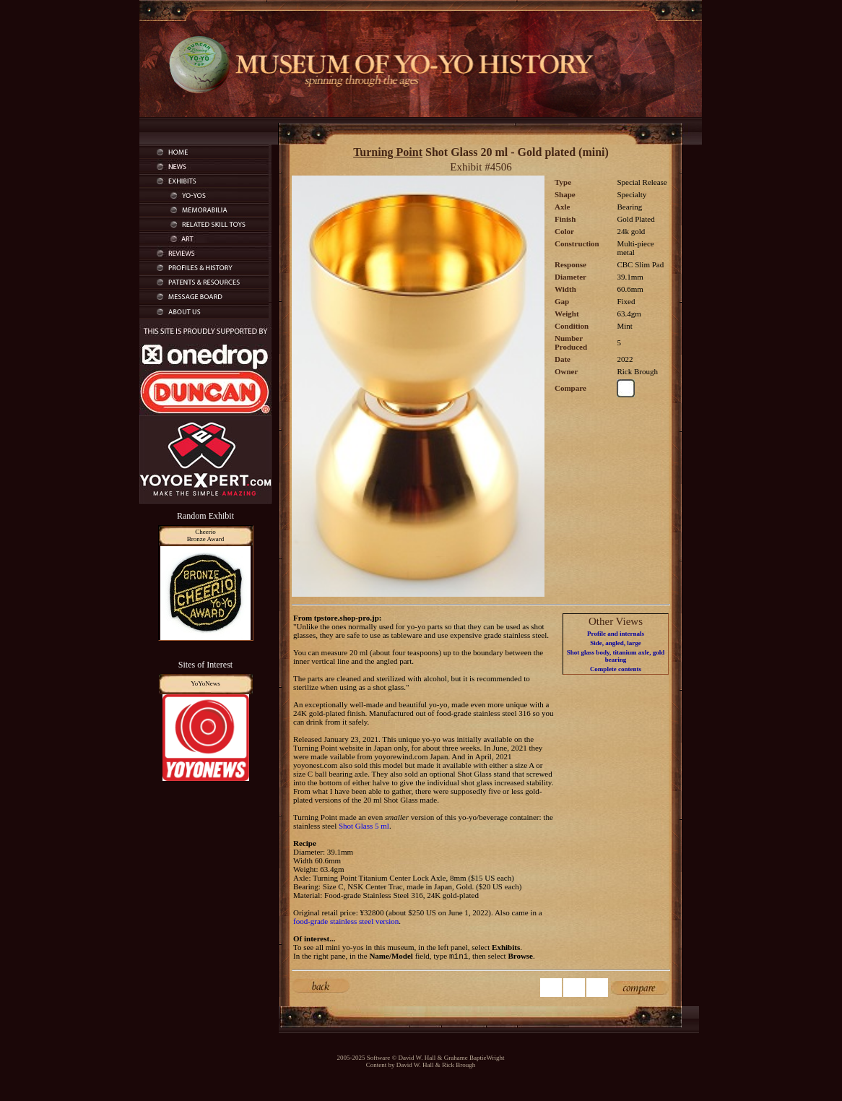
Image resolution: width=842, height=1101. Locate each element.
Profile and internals (615, 633)
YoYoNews (205, 683)
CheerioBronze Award (205, 535)
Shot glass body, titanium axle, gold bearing (615, 656)
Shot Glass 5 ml (364, 825)
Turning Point (387, 152)
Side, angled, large (615, 643)
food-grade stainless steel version (346, 921)
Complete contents (615, 669)
